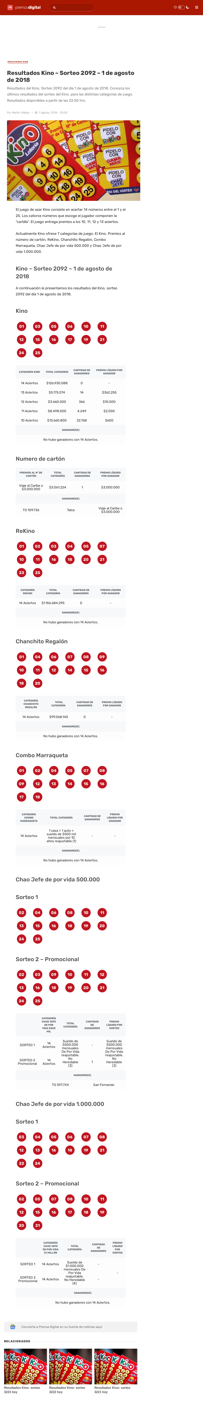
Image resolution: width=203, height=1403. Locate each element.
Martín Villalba (20, 112)
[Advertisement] (101, 39)
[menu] (195, 6)
